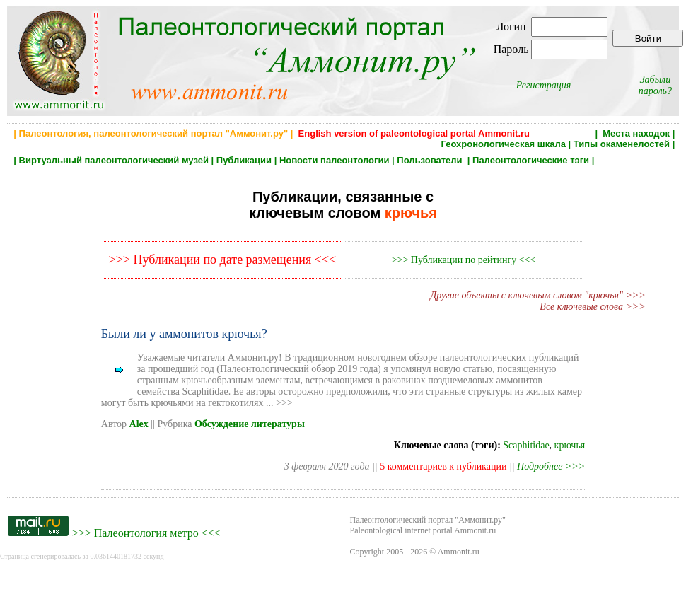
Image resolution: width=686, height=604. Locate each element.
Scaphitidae (526, 445)
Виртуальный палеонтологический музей (114, 160)
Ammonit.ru (458, 552)
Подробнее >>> (551, 466)
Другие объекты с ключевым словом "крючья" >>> (537, 295)
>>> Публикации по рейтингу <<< (464, 260)
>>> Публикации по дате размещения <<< (223, 259)
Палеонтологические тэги (530, 160)
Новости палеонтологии (334, 160)
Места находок (636, 133)
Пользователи (431, 160)
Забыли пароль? (655, 85)
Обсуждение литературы (249, 424)
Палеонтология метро (146, 533)
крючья (570, 445)
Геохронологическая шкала (503, 144)
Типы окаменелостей (622, 144)
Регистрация (543, 85)
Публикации (244, 160)
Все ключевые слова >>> (592, 306)
